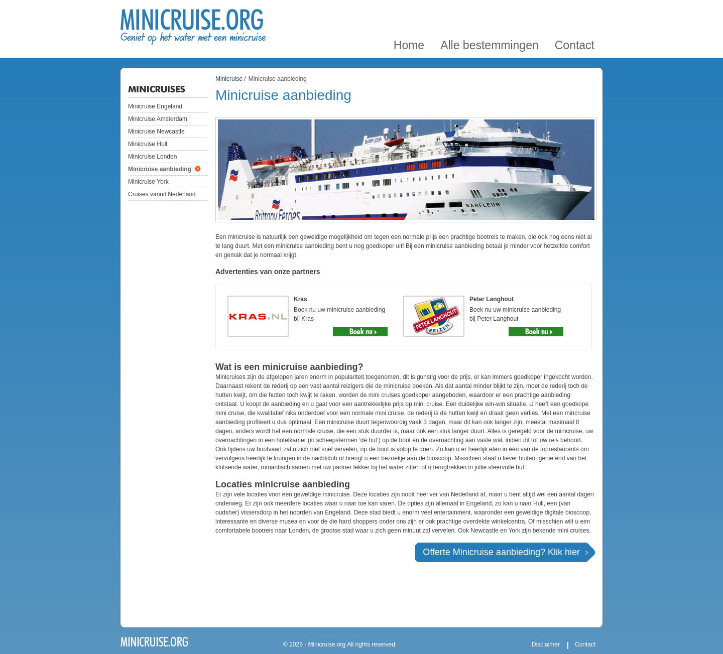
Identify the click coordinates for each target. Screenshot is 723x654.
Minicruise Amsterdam (157, 118)
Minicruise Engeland (155, 106)
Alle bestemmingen (489, 12)
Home (409, 12)
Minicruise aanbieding (159, 169)
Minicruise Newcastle (156, 131)
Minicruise (229, 78)
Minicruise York (148, 181)
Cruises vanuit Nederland (162, 194)
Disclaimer (546, 644)
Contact (574, 12)
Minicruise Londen (152, 156)
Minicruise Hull (147, 144)
